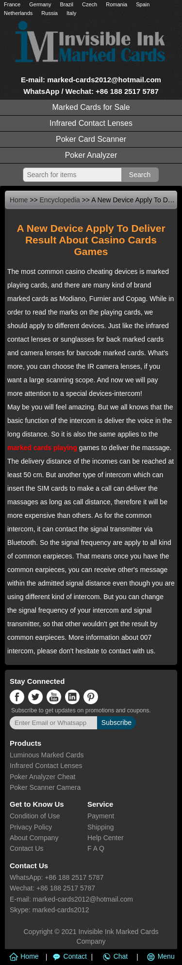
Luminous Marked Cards (47, 755)
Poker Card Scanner (91, 139)
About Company (34, 838)
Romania (116, 4)
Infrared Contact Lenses (91, 123)
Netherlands (18, 13)
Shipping (100, 827)
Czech (89, 4)
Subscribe (116, 722)
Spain (142, 4)
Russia (49, 13)
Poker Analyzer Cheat (42, 777)
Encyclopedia (60, 200)
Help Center (105, 838)
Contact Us (26, 848)
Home (19, 200)
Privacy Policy (31, 827)
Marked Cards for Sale (91, 107)
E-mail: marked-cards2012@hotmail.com (91, 79)
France (12, 4)
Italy (71, 13)
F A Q (95, 848)
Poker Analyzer (91, 155)
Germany (40, 4)
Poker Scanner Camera (45, 787)
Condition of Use (35, 816)
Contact (68, 956)
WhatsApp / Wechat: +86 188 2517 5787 (91, 91)
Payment (100, 816)
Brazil (67, 4)
